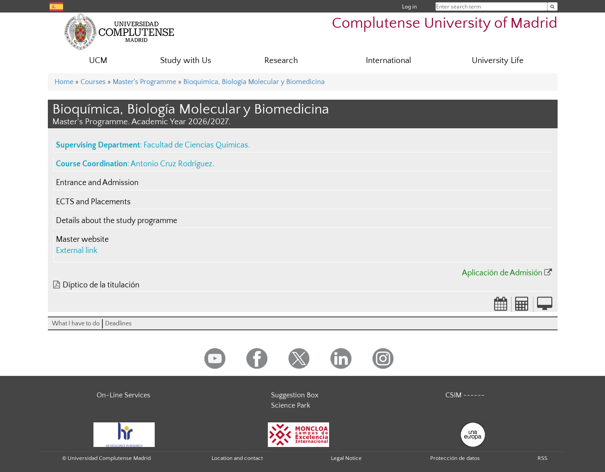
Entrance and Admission (97, 182)
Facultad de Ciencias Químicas (196, 145)
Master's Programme (144, 82)
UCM (98, 60)
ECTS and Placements (93, 202)
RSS (542, 458)
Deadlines (118, 323)
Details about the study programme (116, 220)
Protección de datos (455, 458)
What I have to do (76, 323)
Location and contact (237, 458)
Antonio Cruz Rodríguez (171, 164)
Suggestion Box (294, 395)
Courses (93, 82)
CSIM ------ (465, 395)
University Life (498, 60)
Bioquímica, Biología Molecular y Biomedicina (254, 82)
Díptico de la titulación (101, 285)
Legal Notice (346, 458)
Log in (409, 6)
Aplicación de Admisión (502, 273)
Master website (82, 239)
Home (64, 82)
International (388, 60)
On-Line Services (123, 395)
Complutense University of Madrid (445, 23)
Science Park (290, 405)
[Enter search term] (552, 6)
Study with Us (185, 60)
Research (281, 60)
